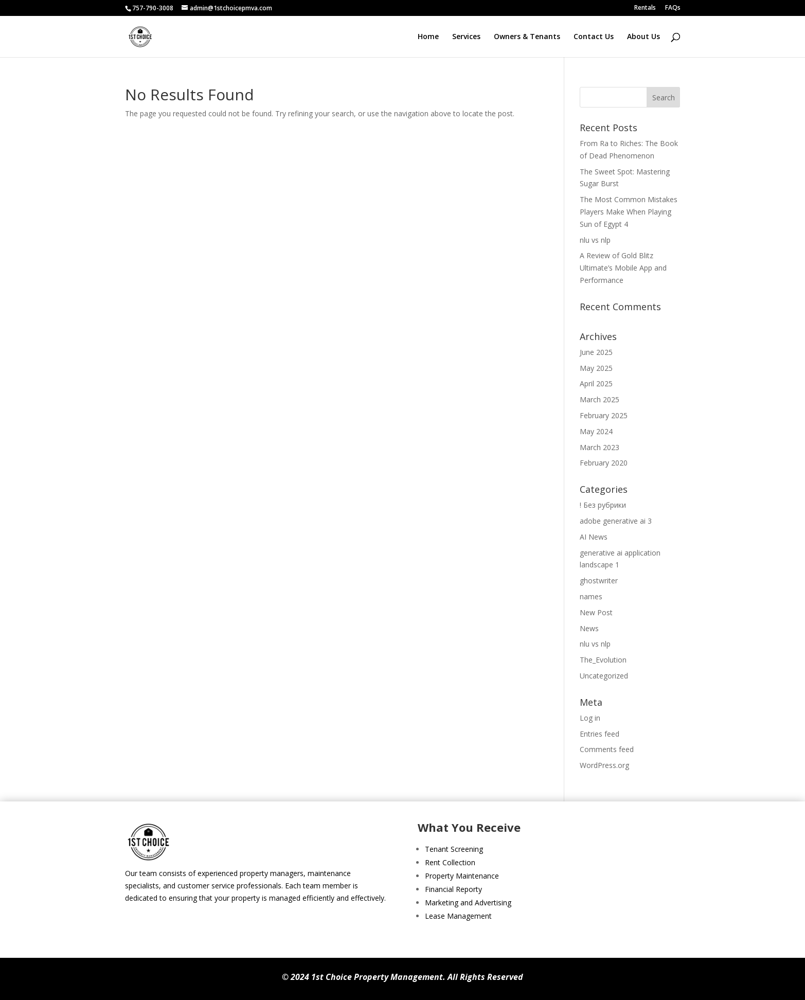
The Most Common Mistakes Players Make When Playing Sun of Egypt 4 (628, 211)
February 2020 (604, 463)
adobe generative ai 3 (616, 521)
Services (466, 37)
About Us (643, 37)
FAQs (673, 8)
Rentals (645, 8)
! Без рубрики (603, 505)
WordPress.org (604, 765)
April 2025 (596, 383)
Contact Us (594, 37)
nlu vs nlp (595, 240)
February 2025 (604, 415)
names (591, 596)
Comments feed (607, 749)
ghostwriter (599, 580)
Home (428, 37)
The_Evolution (603, 660)
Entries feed (599, 734)
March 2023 (599, 447)
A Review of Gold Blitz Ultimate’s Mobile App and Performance (623, 268)
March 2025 (599, 399)
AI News (593, 537)
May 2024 (596, 431)
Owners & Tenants (527, 37)
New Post (596, 612)
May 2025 (596, 368)
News (589, 628)
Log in (590, 718)
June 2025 (596, 352)
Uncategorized (604, 676)
